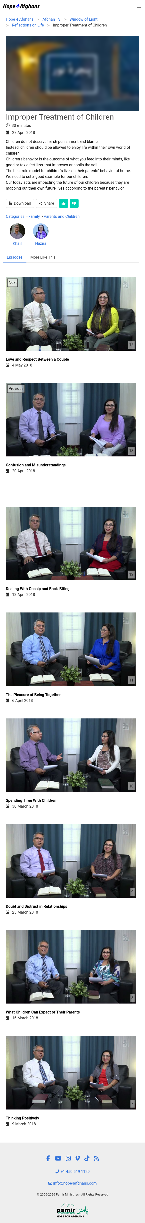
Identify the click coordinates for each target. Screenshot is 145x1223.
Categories (15, 216)
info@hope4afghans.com (72, 1183)
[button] (138, 6)
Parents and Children (62, 216)
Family (34, 216)
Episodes (15, 257)
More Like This (43, 257)
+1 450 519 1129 (72, 1171)
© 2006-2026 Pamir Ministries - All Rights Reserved (72, 1194)
